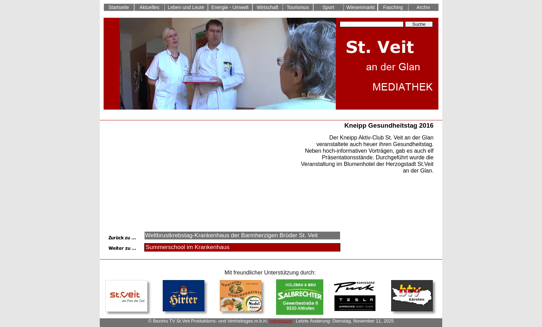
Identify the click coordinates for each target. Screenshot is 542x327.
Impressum (281, 321)
